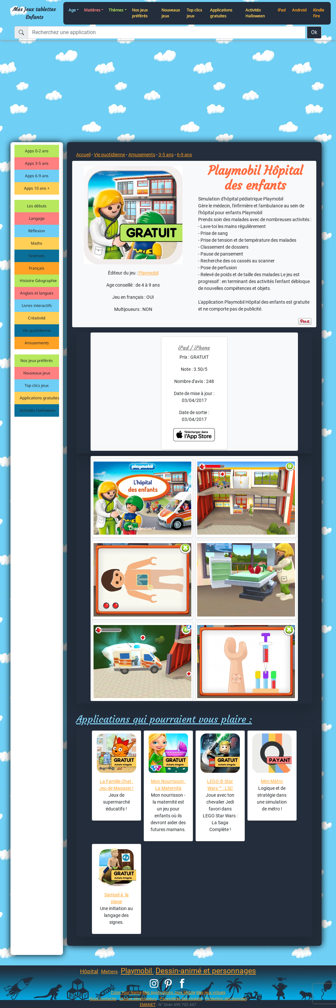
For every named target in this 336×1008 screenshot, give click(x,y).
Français (36, 268)
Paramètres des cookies (181, 998)
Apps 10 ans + (37, 188)
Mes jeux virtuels (210, 992)
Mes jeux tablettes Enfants (34, 13)
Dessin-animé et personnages (206, 970)
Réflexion (36, 231)
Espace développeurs (138, 998)
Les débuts (37, 206)
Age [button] (72, 10)
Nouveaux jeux (170, 13)
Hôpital (89, 971)
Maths (36, 243)
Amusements (37, 343)
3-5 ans (166, 154)
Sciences (37, 255)
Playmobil (148, 273)
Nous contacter (102, 998)
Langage (37, 218)
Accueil (83, 154)
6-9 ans (184, 154)
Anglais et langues (36, 293)
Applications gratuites (221, 13)
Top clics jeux (194, 13)
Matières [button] (92, 10)
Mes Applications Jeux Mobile (168, 992)
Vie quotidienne (37, 330)
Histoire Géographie (38, 280)
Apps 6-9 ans (37, 176)
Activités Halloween (255, 13)
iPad (281, 10)
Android (299, 10)
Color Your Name (126, 992)
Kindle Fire (318, 13)
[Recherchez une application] (166, 32)
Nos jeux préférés (140, 13)
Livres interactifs (37, 305)
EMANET (148, 1004)
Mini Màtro (272, 781)
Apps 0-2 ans (37, 151)
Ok (314, 32)
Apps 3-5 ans (37, 163)
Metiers (109, 972)
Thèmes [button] (116, 10)
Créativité (37, 318)
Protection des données (226, 998)
